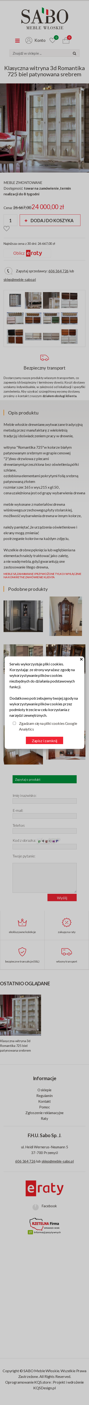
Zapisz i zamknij (44, 740)
